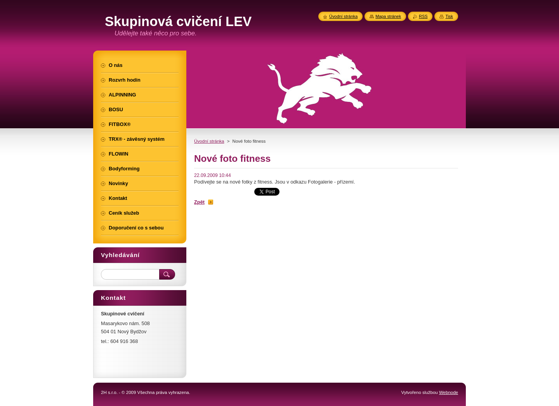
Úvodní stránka (209, 141)
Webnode (448, 392)
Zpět (199, 202)
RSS (423, 16)
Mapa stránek (388, 16)
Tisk (449, 16)
